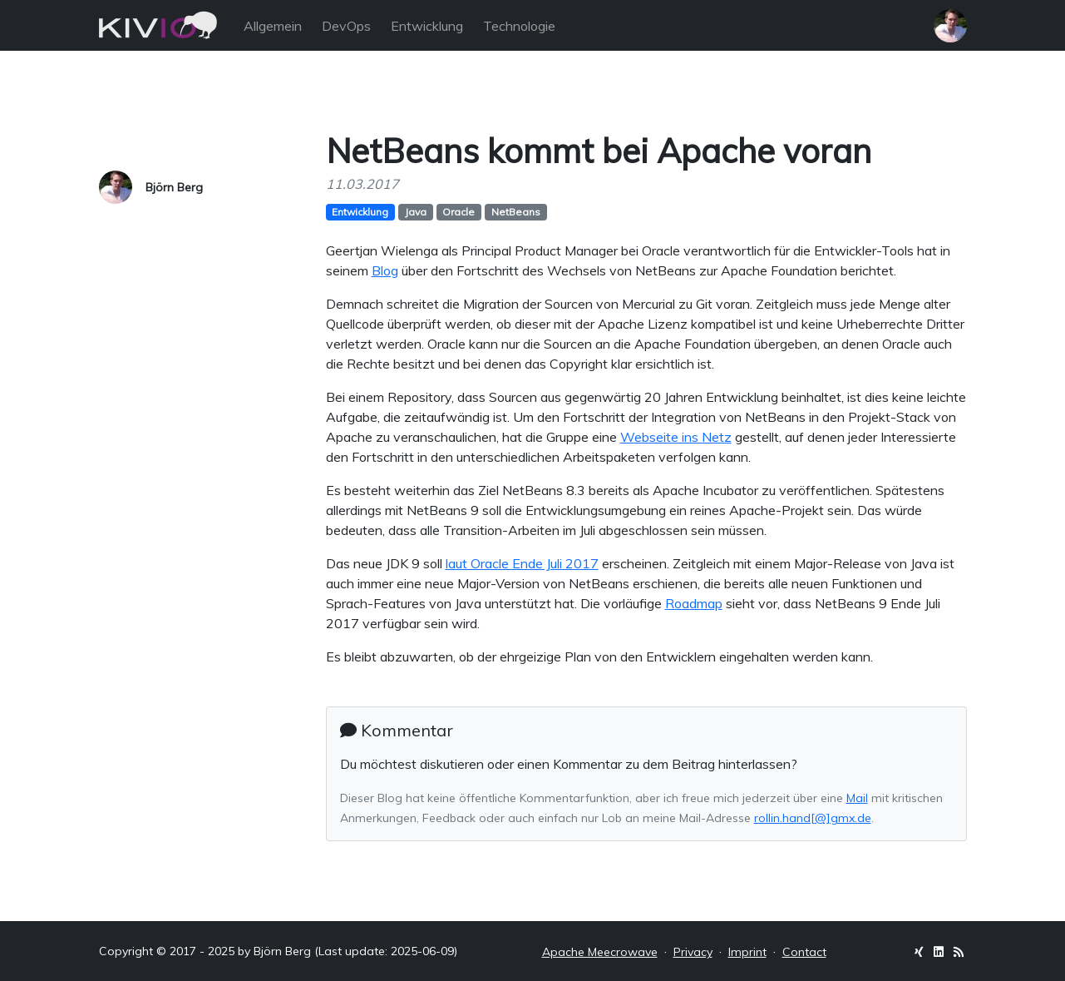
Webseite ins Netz (676, 437)
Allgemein (273, 25)
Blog (385, 270)
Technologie (519, 25)
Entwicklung (427, 25)
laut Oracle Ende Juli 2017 (522, 563)
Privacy (692, 951)
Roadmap (693, 603)
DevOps (346, 25)
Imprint (747, 951)
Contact (804, 951)
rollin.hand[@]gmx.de (812, 817)
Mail (857, 797)
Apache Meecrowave (600, 951)
